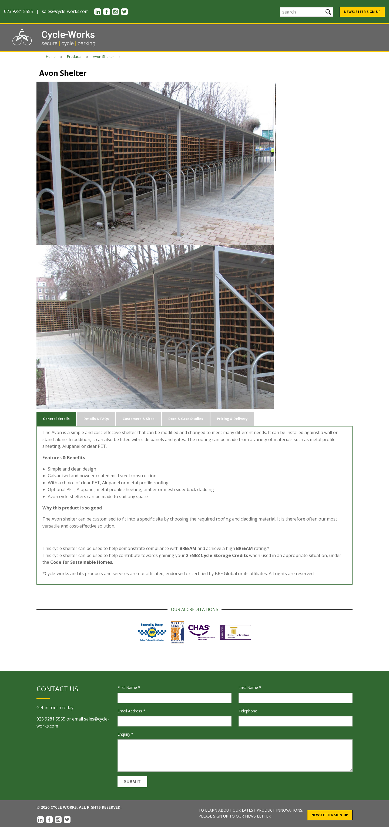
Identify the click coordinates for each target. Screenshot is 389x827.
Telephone (248, 710)
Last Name (250, 687)
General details (56, 418)
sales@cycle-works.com (65, 11)
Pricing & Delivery (232, 418)
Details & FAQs (96, 418)
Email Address (131, 710)
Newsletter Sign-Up (362, 11)
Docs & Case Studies (185, 418)
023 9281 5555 (50, 719)
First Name (129, 687)
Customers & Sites (139, 418)
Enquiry (125, 734)
